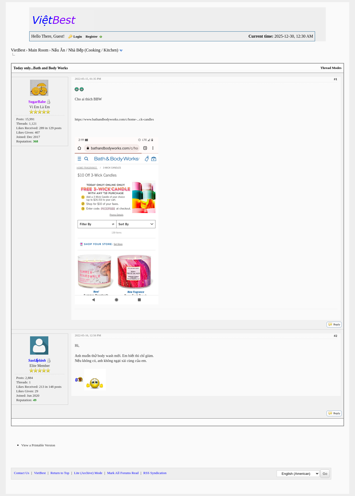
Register (91, 36)
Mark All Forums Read (122, 473)
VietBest (18, 50)
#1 (335, 79)
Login (77, 36)
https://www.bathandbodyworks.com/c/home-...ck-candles (114, 119)
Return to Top (59, 473)
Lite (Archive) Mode (88, 473)
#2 (335, 336)
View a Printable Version (38, 445)
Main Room (38, 50)
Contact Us (21, 473)
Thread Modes (330, 68)
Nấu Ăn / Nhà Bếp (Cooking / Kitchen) (84, 50)
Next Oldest (23, 422)
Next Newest (44, 422)
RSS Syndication (155, 473)
